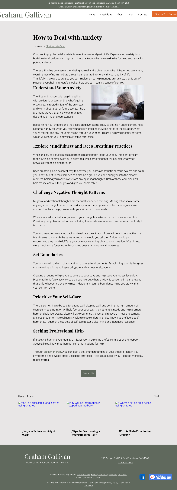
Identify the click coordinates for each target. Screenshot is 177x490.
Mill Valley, (104, 474)
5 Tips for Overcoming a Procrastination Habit (85, 433)
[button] (106, 14)
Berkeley (95, 474)
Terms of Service (96, 482)
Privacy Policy (111, 482)
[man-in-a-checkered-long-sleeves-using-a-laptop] (40, 414)
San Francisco (83, 474)
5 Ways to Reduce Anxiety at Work (38, 433)
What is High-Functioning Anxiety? (135, 433)
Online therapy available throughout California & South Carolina (88, 6)
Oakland (113, 474)
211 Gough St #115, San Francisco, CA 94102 (94, 2)
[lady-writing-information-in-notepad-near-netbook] (88, 414)
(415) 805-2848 (123, 2)
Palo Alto (122, 474)
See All (156, 396)
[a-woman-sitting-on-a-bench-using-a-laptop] (137, 414)
